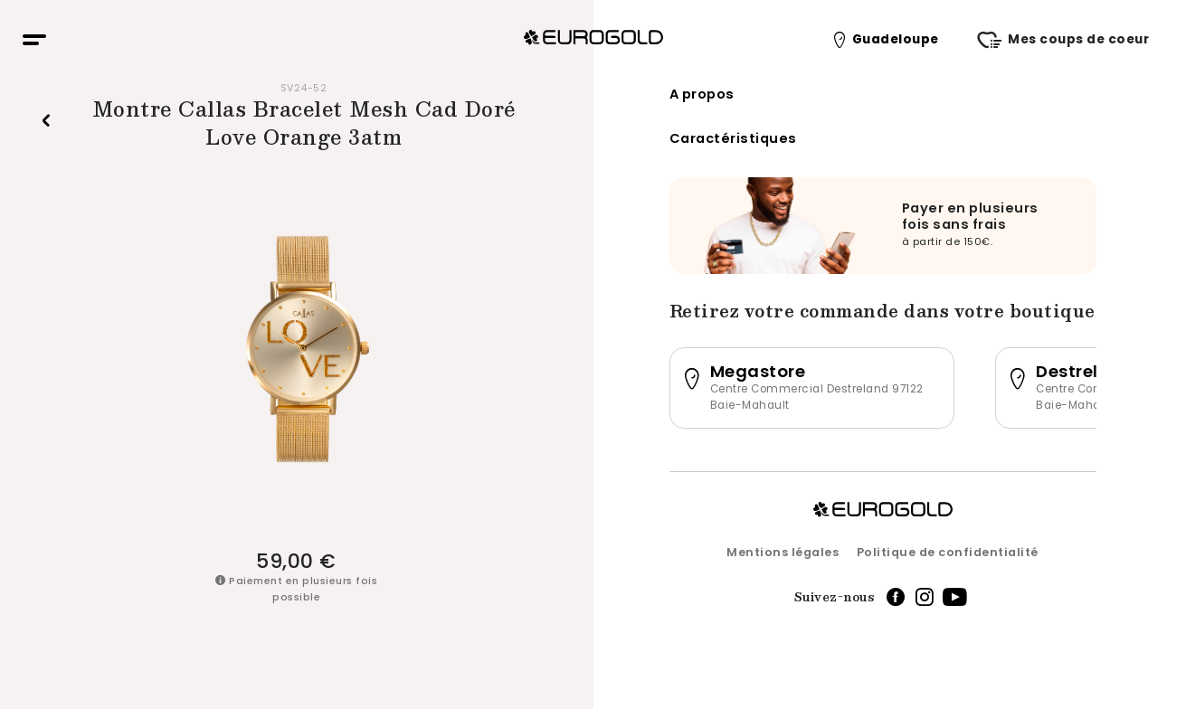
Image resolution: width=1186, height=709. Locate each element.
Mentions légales (782, 552)
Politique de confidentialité (948, 552)
